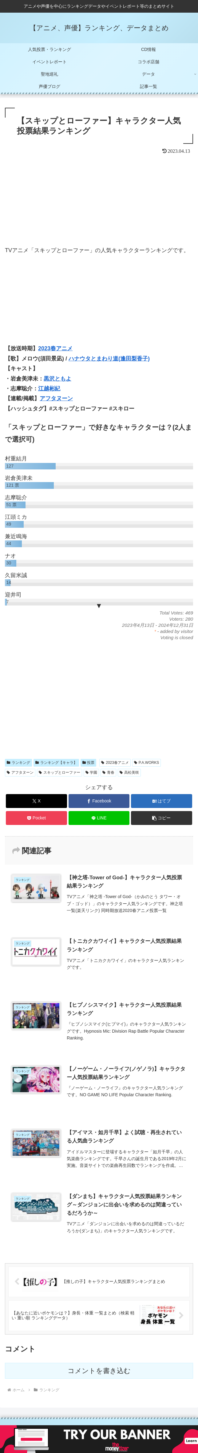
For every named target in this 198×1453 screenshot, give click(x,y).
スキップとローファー (59, 772)
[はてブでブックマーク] (161, 801)
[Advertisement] (99, 202)
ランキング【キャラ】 (56, 762)
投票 (88, 762)
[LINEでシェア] (99, 818)
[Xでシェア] (36, 801)
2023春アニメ (55, 348)
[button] (161, 818)
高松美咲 (129, 772)
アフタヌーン (56, 398)
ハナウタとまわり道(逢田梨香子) (109, 359)
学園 (91, 772)
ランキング (18, 762)
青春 (108, 772)
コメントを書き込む (99, 1371)
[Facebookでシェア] (99, 801)
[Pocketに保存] (36, 818)
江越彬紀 (49, 388)
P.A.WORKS (146, 762)
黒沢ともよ (57, 379)
